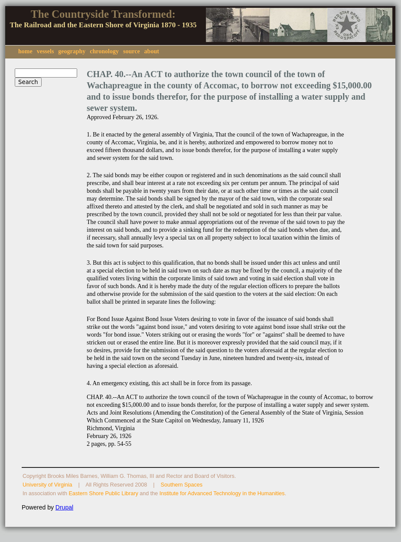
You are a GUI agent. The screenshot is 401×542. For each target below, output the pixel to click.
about (151, 51)
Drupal (64, 507)
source (131, 51)
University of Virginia (47, 485)
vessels (45, 51)
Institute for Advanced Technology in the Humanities (222, 493)
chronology (104, 51)
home (25, 51)
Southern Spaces (182, 485)
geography (71, 51)
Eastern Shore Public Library (103, 493)
